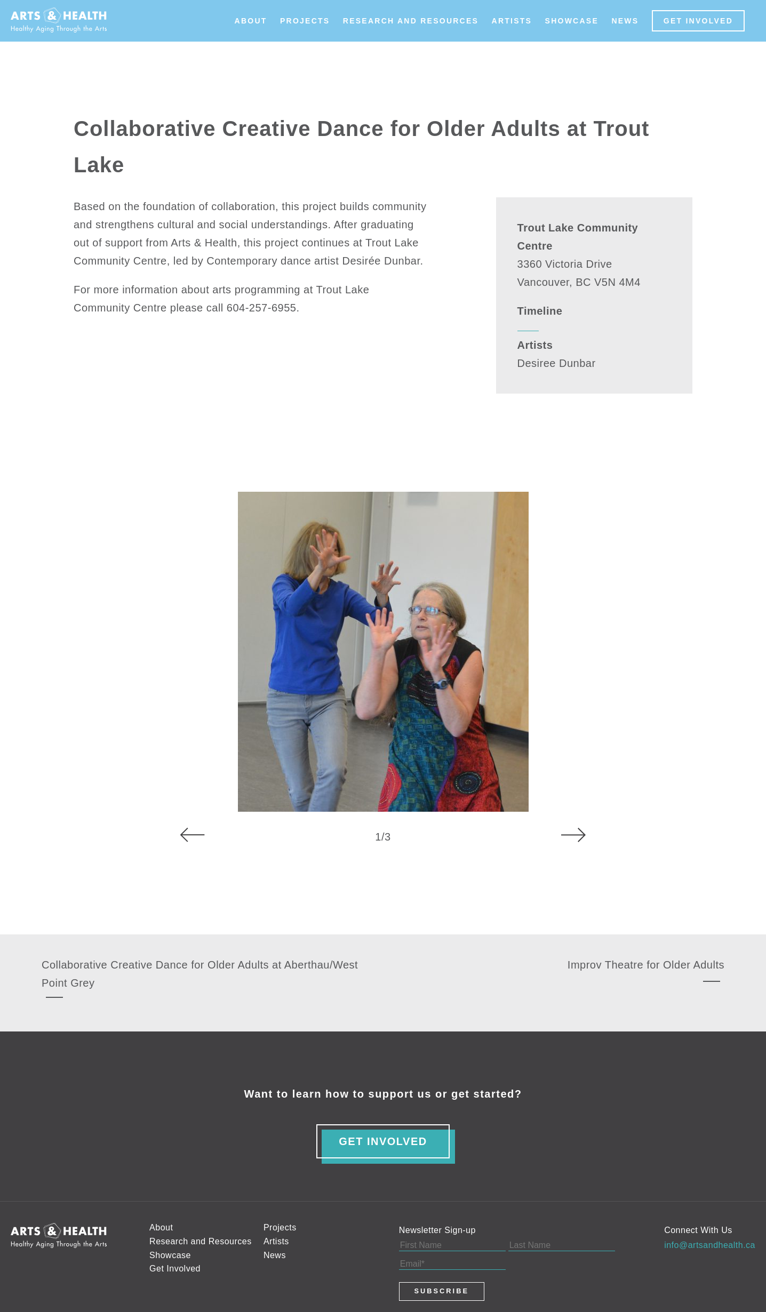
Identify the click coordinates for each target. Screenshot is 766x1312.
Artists (512, 21)
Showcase (572, 21)
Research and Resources (410, 21)
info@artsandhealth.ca (709, 1245)
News (625, 21)
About (251, 21)
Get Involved (698, 21)
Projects (305, 21)
